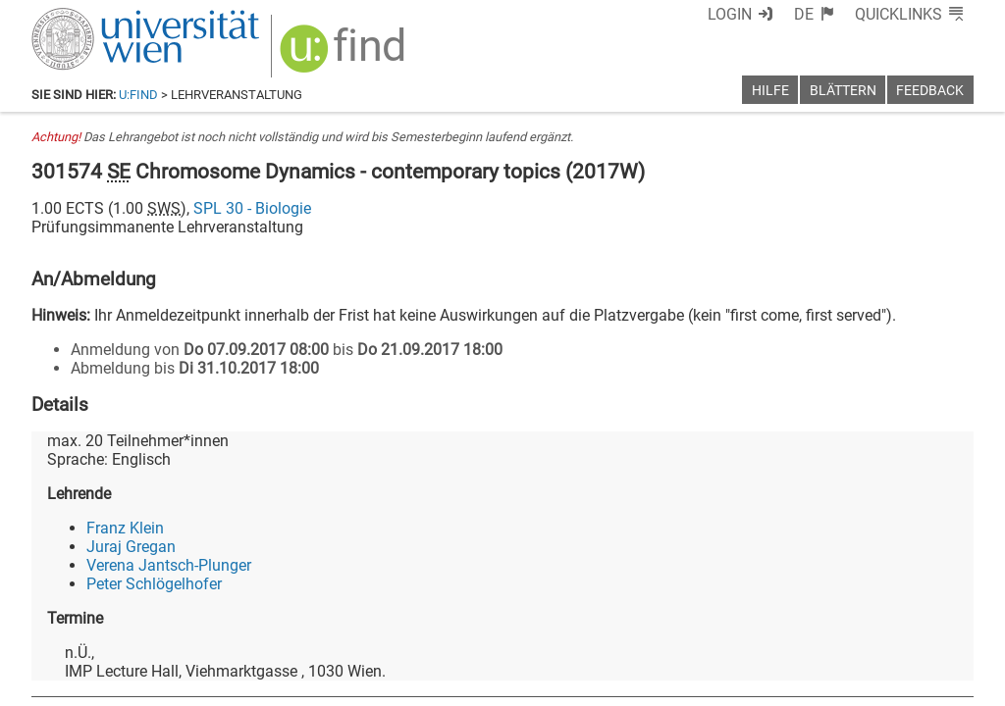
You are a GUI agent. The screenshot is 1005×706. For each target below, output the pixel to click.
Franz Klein (125, 528)
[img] (345, 55)
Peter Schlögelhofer (154, 584)
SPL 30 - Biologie (252, 208)
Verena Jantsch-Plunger (168, 565)
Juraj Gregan (131, 546)
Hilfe (770, 90)
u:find (138, 94)
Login (730, 14)
